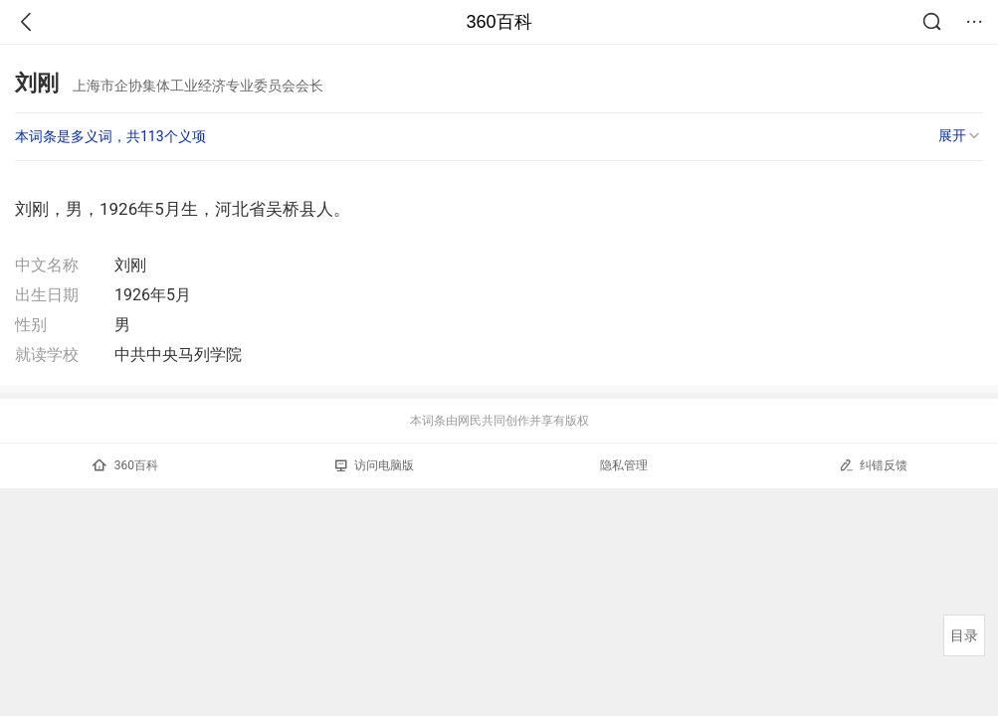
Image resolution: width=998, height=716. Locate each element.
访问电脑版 (374, 465)
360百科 (498, 22)
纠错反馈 (873, 464)
